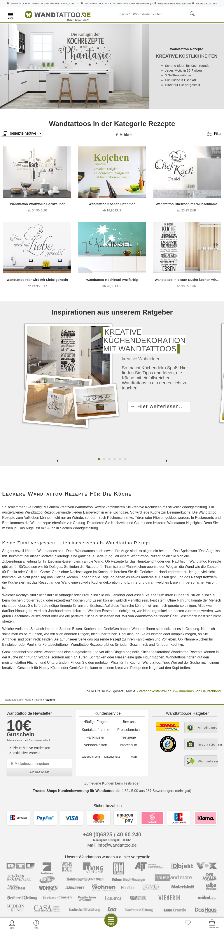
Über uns (128, 722)
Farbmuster (96, 737)
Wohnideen (207, 761)
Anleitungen (207, 727)
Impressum (128, 745)
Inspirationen (207, 744)
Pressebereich (128, 730)
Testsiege (128, 737)
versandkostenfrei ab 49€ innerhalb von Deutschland (180, 698)
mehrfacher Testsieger (174, 3)
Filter (218, 141)
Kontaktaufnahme (95, 730)
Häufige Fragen (96, 722)
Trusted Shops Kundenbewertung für (76, 791)
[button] (99, 466)
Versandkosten (95, 745)
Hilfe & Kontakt (206, 3)
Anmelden (39, 772)
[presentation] (58, 467)
